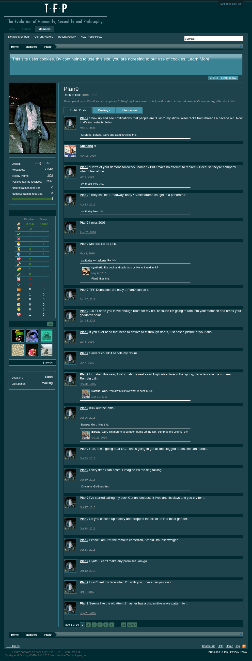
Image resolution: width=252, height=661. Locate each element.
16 (123, 624)
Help (220, 646)
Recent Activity (67, 36)
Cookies (214, 77)
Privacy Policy (238, 651)
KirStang (86, 134)
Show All (48, 362)
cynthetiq (86, 183)
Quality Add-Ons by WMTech (46, 655)
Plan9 (84, 118)
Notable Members (19, 36)
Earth (49, 377)
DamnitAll (120, 134)
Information (129, 110)
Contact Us (208, 646)
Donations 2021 (228, 78)
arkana (102, 260)
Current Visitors (43, 36)
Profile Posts (78, 110)
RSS (244, 646)
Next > (132, 624)
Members (44, 29)
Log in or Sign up (230, 3)
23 (50, 323)
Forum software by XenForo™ (46, 651)
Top (238, 646)
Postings (104, 110)
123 (50, 175)
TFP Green (12, 646)
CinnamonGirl (89, 486)
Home (11, 29)
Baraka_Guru (101, 134)
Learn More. (199, 59)
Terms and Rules (217, 651)
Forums (26, 29)
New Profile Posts (91, 36)
